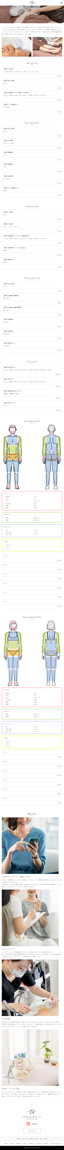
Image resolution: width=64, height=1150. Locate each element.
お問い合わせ (32, 1131)
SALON (11, 1143)
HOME (5, 1143)
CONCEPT (18, 1143)
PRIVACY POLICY (55, 1143)
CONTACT (46, 1143)
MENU (24, 1143)
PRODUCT (31, 1143)
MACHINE (38, 1143)
